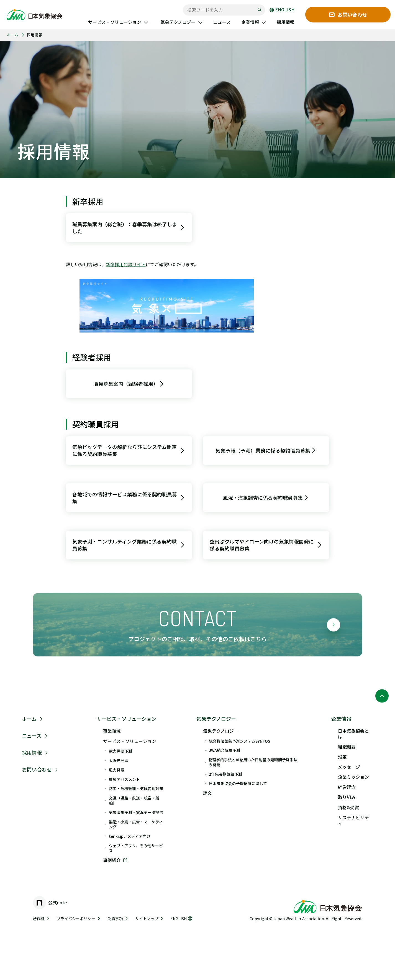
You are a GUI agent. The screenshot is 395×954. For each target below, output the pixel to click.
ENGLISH (282, 10)
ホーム (12, 34)
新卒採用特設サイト (126, 264)
